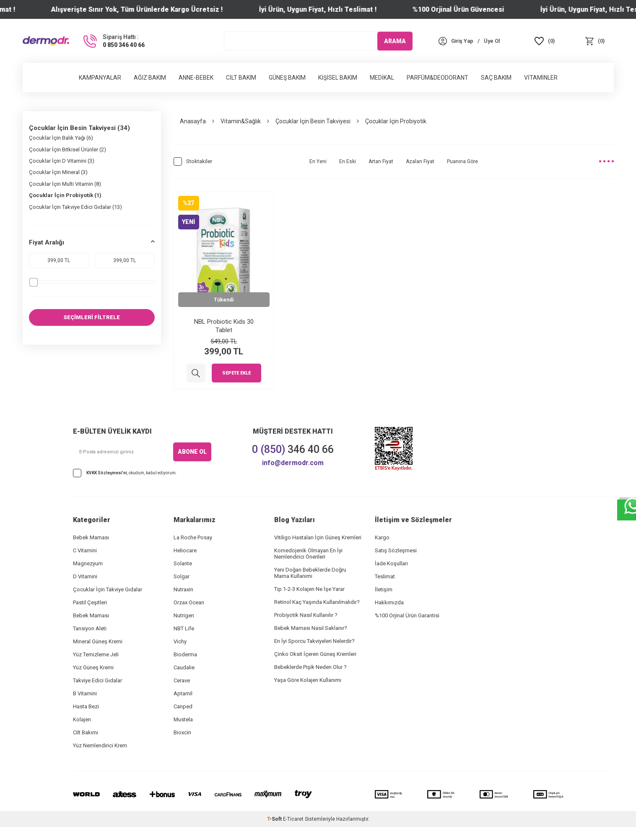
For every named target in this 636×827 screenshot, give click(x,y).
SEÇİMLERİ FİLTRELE (92, 317)
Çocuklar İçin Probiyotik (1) (65, 195)
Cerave (182, 680)
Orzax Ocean (189, 602)
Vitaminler (541, 77)
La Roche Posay (193, 537)
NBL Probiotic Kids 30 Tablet (224, 326)
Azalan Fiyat (420, 161)
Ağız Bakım (150, 77)
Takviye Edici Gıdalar (97, 680)
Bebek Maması (91, 537)
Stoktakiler (193, 161)
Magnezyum (88, 563)
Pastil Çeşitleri (90, 602)
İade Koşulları (391, 563)
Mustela (183, 719)
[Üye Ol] (492, 40)
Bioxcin (182, 732)
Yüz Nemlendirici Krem (100, 745)
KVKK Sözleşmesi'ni (106, 473)
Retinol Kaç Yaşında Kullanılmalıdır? (317, 602)
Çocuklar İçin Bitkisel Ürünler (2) (67, 149)
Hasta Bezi (86, 706)
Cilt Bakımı (85, 732)
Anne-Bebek (196, 77)
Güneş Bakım (287, 77)
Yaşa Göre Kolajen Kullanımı (307, 680)
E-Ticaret (293, 819)
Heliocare (185, 550)
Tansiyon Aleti (89, 628)
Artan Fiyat (381, 161)
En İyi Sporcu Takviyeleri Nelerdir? (314, 641)
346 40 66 (293, 449)
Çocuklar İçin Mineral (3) (58, 172)
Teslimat (385, 576)
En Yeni (318, 161)
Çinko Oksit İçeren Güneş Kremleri (315, 654)
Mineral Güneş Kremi (97, 641)
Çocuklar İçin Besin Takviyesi (312, 121)
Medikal (382, 77)
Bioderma (185, 654)
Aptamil (183, 693)
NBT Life (184, 628)
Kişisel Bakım (337, 77)
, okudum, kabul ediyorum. (125, 473)
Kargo (382, 537)
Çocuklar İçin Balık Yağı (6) (61, 138)
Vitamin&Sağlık (241, 121)
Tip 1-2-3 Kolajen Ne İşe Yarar (309, 589)
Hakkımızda (389, 602)
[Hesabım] (462, 40)
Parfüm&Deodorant (437, 77)
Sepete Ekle (236, 373)
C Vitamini (85, 550)
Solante (183, 563)
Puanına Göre (462, 161)
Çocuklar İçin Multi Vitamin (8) (65, 184)
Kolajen (82, 719)
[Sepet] (595, 40)
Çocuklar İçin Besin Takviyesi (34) (79, 128)
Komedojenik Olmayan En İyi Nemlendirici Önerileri (308, 553)
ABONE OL (192, 451)
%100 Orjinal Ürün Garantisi (407, 615)
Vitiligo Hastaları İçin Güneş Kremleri (317, 537)
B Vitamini (85, 693)
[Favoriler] (544, 40)
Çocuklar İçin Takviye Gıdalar (107, 589)
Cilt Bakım (241, 77)
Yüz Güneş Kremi (93, 667)
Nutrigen (184, 615)
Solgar (182, 576)
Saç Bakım (496, 77)
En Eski (347, 161)
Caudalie (184, 667)
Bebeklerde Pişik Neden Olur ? (310, 667)
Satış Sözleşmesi (396, 550)
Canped (183, 706)
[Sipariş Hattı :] (113, 41)
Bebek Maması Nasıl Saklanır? (310, 628)
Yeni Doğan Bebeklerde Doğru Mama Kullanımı (310, 573)
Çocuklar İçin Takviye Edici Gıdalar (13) (75, 207)
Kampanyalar (100, 77)
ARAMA (395, 40)
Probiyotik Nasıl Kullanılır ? (305, 615)
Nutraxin (183, 589)
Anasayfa (193, 121)
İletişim (383, 589)
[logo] (46, 40)
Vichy (180, 641)
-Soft (275, 819)
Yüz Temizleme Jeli (96, 654)
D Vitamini (85, 576)
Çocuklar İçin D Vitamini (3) (61, 161)
